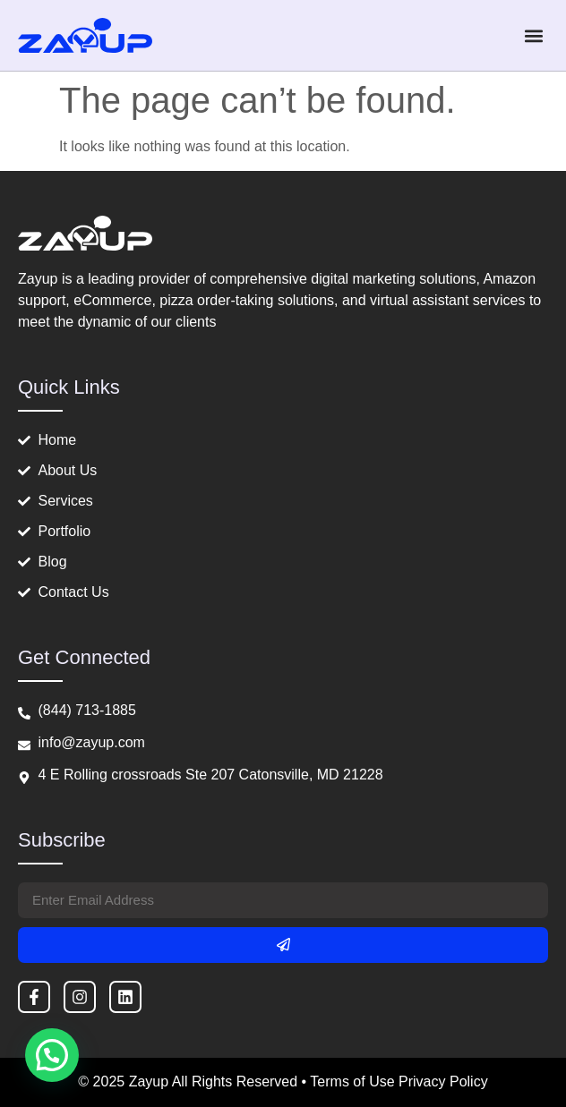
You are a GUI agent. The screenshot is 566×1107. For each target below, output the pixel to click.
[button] (533, 35)
